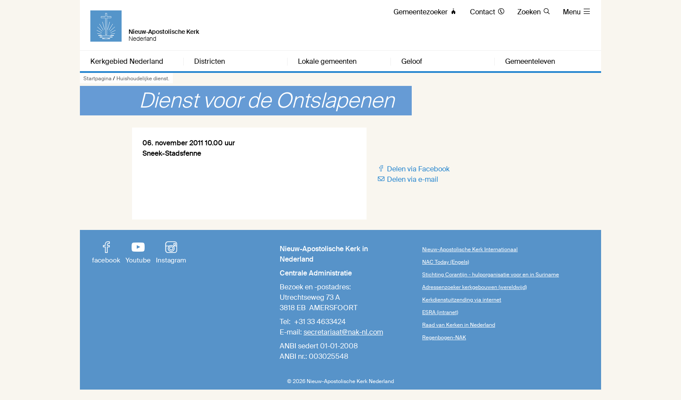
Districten (209, 62)
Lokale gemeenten (327, 62)
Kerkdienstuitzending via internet (461, 299)
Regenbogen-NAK (444, 337)
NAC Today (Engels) (445, 262)
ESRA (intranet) (440, 312)
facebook (106, 253)
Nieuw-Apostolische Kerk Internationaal (470, 249)
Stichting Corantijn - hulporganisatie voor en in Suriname (490, 274)
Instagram (171, 253)
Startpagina (97, 78)
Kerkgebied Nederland (126, 62)
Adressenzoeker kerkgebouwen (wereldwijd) (474, 287)
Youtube (138, 253)
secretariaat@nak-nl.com (343, 332)
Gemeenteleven (530, 62)
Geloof (411, 62)
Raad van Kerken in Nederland (458, 324)
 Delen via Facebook (413, 169)
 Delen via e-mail (407, 179)
